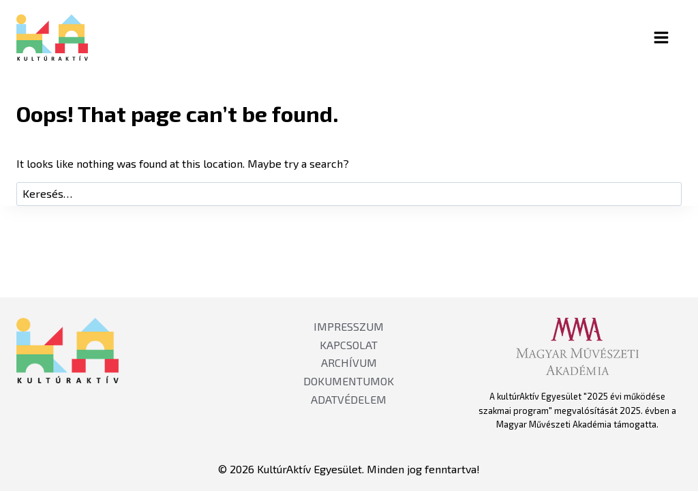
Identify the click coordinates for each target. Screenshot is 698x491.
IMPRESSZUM (349, 326)
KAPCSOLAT (349, 344)
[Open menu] (673, 37)
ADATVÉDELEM (348, 399)
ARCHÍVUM (349, 362)
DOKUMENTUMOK (348, 380)
